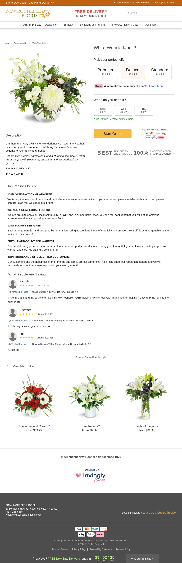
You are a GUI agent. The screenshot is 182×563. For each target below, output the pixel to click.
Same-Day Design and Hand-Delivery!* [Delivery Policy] (30, 2)
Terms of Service (60, 549)
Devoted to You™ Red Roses (46, 344)
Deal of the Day (32, 24)
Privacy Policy (78, 549)
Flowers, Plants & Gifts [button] (126, 24)
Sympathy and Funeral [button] (94, 24)
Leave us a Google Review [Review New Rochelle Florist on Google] (159, 512)
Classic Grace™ (40, 292)
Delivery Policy (123, 549)
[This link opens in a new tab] (91, 476)
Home (6, 43)
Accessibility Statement (101, 549)
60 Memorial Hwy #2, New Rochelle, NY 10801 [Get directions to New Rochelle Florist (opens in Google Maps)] (32, 508)
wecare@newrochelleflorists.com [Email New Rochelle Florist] (24, 514)
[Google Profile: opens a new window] (173, 505)
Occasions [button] (52, 24)
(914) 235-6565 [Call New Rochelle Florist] (14, 511)
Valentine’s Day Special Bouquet (48, 320)
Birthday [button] (69, 24)
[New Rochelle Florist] (31, 14)
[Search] (150, 12)
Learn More (156, 86)
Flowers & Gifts (20, 43)
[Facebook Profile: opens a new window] (166, 505)
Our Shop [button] (152, 24)
